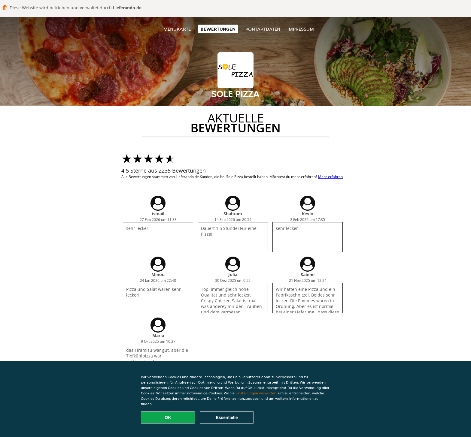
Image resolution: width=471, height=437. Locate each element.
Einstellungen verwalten (255, 393)
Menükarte (177, 29)
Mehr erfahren (330, 176)
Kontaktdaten (262, 29)
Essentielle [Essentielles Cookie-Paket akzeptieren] (227, 417)
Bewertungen (218, 29)
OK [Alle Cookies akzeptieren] (168, 417)
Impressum (300, 29)
